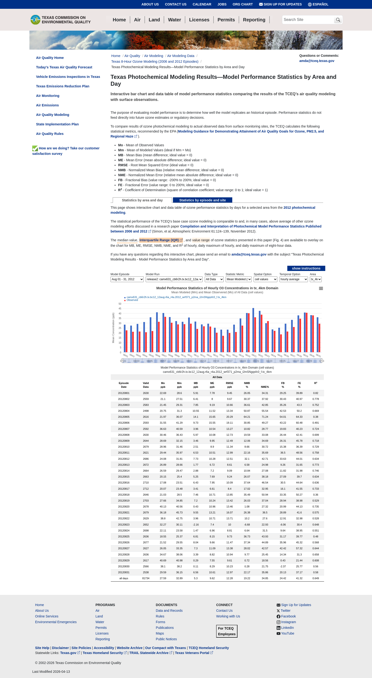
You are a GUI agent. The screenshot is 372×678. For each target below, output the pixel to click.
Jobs (222, 4)
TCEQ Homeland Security (209, 648)
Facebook (288, 616)
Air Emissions (47, 105)
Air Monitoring (47, 96)
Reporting (102, 639)
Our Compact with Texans (165, 648)
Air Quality (132, 56)
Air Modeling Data (180, 56)
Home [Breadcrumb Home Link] (115, 56)
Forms (160, 622)
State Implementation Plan (57, 124)
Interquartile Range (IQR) (161, 240)
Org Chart (243, 4)
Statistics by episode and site (202, 200)
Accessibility (104, 648)
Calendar (202, 4)
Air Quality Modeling (52, 115)
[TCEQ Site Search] (338, 20)
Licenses (101, 633)
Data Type (211, 274)
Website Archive (130, 648)
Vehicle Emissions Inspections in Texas (68, 77)
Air (97, 610)
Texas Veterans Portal (194, 653)
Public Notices (166, 639)
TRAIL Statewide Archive (151, 653)
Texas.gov (70, 653)
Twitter (285, 610)
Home (39, 605)
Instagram (288, 622)
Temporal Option (289, 274)
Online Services (46, 616)
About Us (150, 4)
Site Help (42, 648)
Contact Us (175, 4)
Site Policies (81, 648)
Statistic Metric (235, 274)
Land (99, 616)
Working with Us (228, 616)
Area (313, 274)
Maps (160, 633)
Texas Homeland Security (105, 653)
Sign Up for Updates (280, 4)
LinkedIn (287, 628)
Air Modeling (153, 56)
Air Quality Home (50, 58)
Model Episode (120, 274)
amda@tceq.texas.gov (317, 61)
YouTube (287, 633)
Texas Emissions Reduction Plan (62, 86)
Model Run (152, 274)
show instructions (306, 268)
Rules (160, 616)
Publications (165, 628)
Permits (101, 628)
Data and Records (169, 610)
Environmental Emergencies (56, 622)
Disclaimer (60, 648)
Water (99, 622)
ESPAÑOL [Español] (318, 4)
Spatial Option (262, 274)
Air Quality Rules (50, 134)
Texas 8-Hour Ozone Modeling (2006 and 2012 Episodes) (154, 61)
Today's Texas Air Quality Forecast (64, 67)
